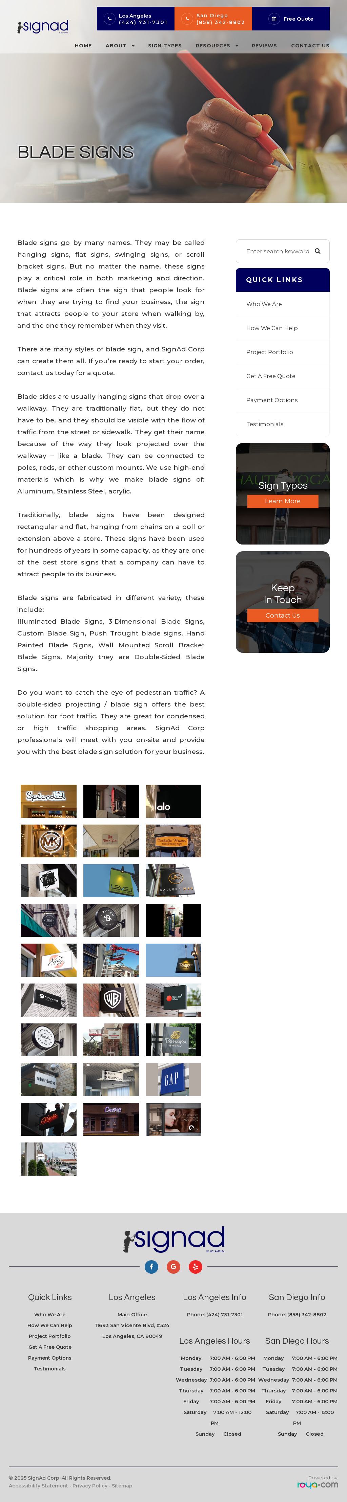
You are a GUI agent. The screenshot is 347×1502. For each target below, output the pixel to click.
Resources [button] (217, 46)
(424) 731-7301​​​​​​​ (224, 1315)
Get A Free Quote (271, 375)
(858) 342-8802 (221, 22)
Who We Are (264, 303)
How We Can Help (273, 327)
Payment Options (272, 399)
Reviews (264, 46)
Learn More (283, 501)
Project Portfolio (270, 351)
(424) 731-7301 (143, 22)
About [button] (120, 46)
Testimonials (265, 424)
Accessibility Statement (38, 1486)
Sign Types (165, 46)
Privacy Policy (90, 1486)
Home (83, 46)
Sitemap (122, 1486)
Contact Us (310, 46)
